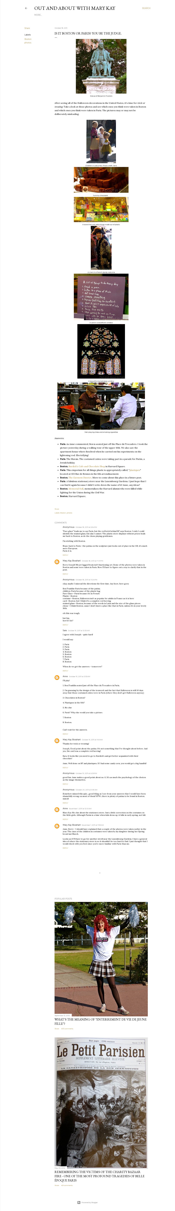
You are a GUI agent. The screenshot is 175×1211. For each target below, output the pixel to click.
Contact (97, 15)
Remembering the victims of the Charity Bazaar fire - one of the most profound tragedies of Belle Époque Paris (100, 1176)
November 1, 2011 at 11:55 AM (93, 825)
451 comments (67, 1185)
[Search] (146, 8)
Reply (65, 555)
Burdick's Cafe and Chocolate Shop (87, 466)
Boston (27, 39)
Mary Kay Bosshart (72, 560)
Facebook (60, 15)
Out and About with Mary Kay (74, 8)
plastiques (134, 470)
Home (37, 15)
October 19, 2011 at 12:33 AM (79, 631)
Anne (65, 676)
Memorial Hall (76, 488)
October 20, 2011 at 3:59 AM (86, 790)
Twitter (86, 15)
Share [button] (27, 28)
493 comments (67, 1029)
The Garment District (80, 477)
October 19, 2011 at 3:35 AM (79, 676)
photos (27, 42)
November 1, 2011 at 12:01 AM (80, 809)
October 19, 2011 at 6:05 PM (86, 773)
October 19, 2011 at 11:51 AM (92, 740)
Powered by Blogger (87, 1202)
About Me (47, 15)
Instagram (74, 15)
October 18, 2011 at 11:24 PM (86, 580)
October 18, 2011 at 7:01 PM (92, 561)
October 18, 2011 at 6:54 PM (86, 527)
